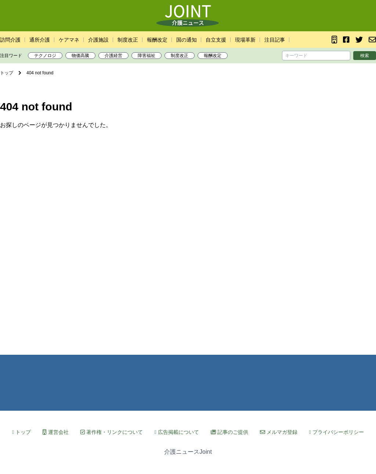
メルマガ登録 (278, 432)
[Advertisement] (188, 237)
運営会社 (56, 432)
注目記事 (274, 40)
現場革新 (245, 40)
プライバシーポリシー (336, 432)
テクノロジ (45, 55)
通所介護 (39, 40)
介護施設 (98, 40)
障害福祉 (146, 55)
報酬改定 (157, 40)
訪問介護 (10, 40)
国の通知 (186, 40)
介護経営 (113, 55)
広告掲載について (177, 432)
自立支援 (216, 40)
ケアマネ (69, 40)
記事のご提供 (229, 432)
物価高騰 (80, 55)
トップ (21, 432)
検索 (364, 55)
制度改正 (128, 40)
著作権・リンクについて (111, 432)
